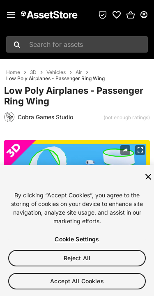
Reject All (77, 257)
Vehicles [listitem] (56, 72)
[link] (117, 15)
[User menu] (144, 15)
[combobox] (77, 44)
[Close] (148, 177)
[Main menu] (11, 15)
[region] (77, 230)
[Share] (125, 150)
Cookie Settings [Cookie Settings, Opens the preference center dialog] (77, 239)
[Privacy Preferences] (103, 15)
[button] (131, 15)
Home (13, 72)
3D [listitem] (33, 72)
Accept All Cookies (77, 281)
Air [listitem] (79, 72)
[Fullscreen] (140, 150)
